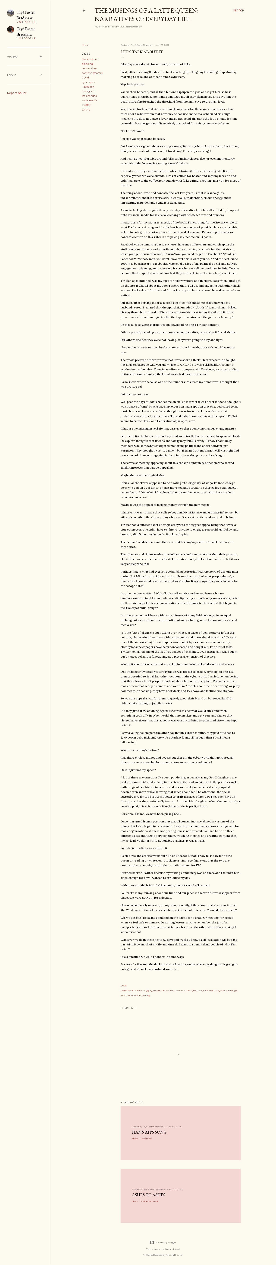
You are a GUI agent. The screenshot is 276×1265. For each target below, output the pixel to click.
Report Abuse (17, 93)
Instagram (88, 91)
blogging (87, 63)
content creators (92, 73)
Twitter (86, 105)
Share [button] (85, 45)
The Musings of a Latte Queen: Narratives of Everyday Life (147, 14)
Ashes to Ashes (148, 1194)
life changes (89, 95)
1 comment (146, 1138)
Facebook (88, 86)
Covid (85, 77)
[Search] (238, 10)
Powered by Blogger (163, 1242)
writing (86, 109)
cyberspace (89, 82)
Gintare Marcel (172, 1249)
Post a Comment (149, 1201)
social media (89, 100)
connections (89, 68)
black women (90, 59)
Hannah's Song (149, 1132)
